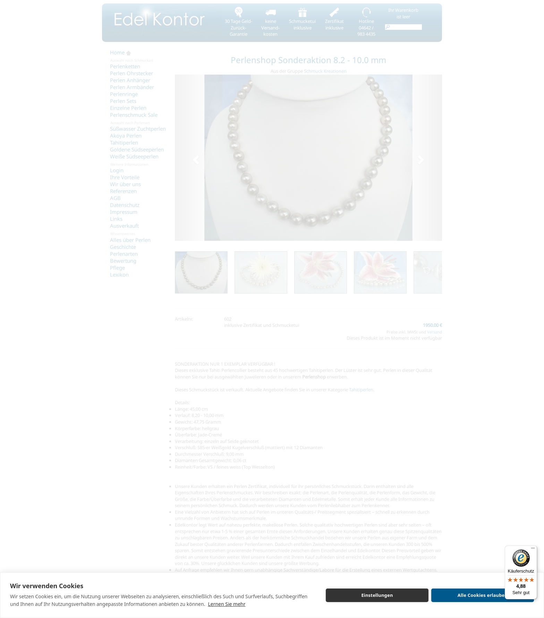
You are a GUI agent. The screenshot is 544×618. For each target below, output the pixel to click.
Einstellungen (377, 595)
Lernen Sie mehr (226, 604)
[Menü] (533, 550)
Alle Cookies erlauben (483, 595)
